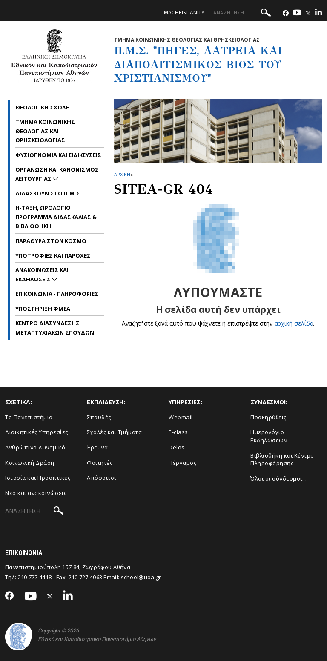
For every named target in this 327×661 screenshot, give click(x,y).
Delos (177, 447)
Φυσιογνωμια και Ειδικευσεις (58, 155)
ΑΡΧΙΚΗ (122, 174)
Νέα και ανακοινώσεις (35, 493)
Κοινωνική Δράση (29, 462)
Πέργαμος (182, 462)
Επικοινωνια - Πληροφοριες (56, 294)
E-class (178, 432)
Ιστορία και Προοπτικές (37, 477)
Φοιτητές (99, 462)
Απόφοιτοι (101, 477)
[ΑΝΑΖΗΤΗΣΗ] (243, 12)
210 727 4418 (35, 577)
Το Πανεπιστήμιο (29, 417)
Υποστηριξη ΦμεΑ (42, 308)
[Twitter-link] (308, 13)
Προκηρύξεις (268, 417)
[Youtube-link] (297, 13)
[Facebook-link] (286, 13)
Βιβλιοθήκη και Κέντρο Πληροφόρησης (282, 459)
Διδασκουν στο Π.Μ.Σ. (48, 193)
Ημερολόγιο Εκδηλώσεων (268, 436)
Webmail (181, 417)
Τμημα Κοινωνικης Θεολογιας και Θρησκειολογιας (45, 131)
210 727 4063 (86, 577)
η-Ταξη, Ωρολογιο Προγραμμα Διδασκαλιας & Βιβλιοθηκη (56, 217)
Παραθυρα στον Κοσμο (50, 241)
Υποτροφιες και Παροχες (53, 255)
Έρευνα (97, 447)
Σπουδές (99, 417)
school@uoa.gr (141, 577)
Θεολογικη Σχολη (42, 107)
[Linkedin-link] (318, 13)
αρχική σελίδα (294, 323)
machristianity (184, 12)
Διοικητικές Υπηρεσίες (36, 432)
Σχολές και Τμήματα (114, 432)
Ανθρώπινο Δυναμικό (35, 447)
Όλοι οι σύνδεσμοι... (278, 478)
